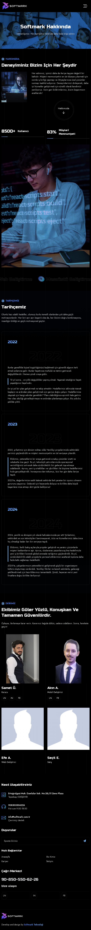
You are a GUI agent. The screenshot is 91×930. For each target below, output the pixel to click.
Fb (19, 698)
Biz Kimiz (50, 856)
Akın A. (52, 688)
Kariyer (4, 861)
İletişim (49, 861)
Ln (4, 698)
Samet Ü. (8, 688)
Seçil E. (53, 758)
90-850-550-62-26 (19, 879)
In (12, 698)
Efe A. (6, 758)
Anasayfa (5, 856)
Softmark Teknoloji (33, 924)
